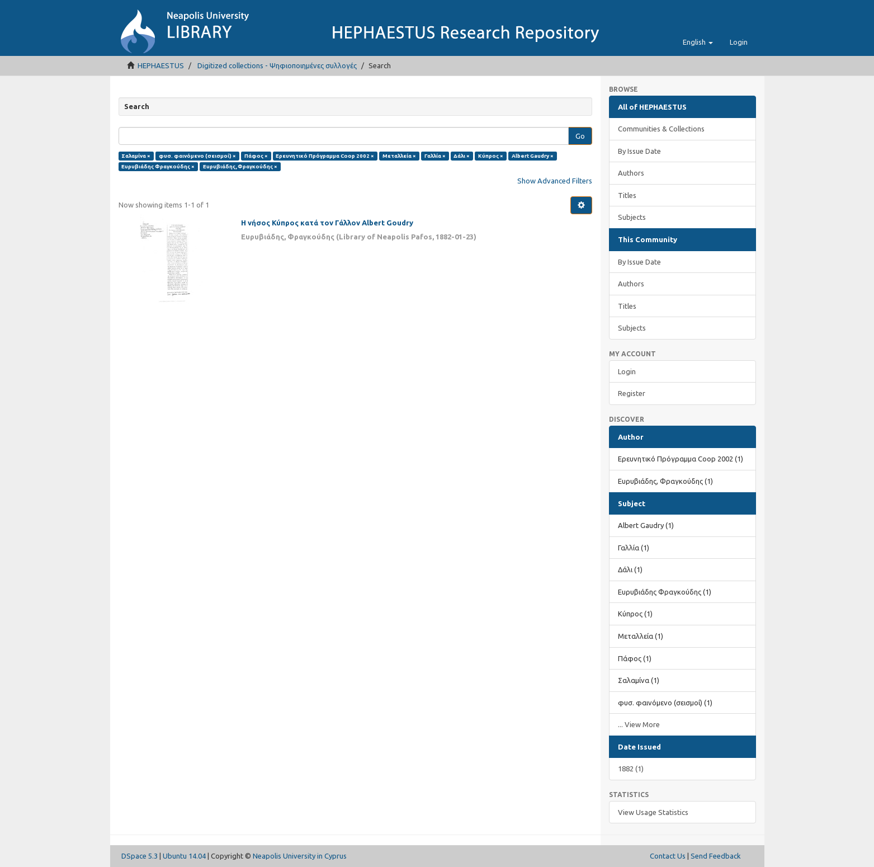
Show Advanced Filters (554, 181)
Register (631, 393)
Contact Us (668, 856)
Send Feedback (716, 856)
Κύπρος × (490, 156)
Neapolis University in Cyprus (300, 856)
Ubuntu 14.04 (184, 856)
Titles (627, 195)
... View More (639, 724)
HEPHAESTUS (161, 65)
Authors (631, 173)
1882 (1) (631, 768)
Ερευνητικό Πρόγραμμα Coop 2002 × (325, 156)
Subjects (632, 217)
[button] (697, 42)
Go (580, 136)
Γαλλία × (435, 156)
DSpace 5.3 (139, 856)
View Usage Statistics (653, 812)
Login (627, 371)
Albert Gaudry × (533, 156)
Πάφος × (256, 156)
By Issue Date (639, 151)
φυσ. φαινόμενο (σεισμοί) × (197, 156)
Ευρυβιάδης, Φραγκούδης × (240, 166)
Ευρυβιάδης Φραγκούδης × (158, 166)
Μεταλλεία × (399, 156)
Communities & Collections (661, 129)
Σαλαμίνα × (135, 156)
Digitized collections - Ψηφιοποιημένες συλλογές (277, 65)
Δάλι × (461, 156)
